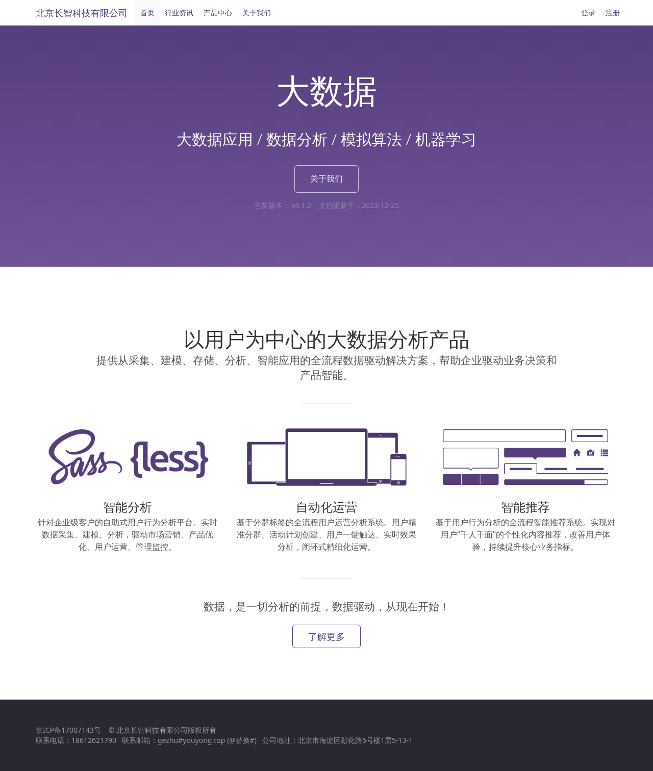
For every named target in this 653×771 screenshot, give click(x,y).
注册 (613, 12)
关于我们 (256, 12)
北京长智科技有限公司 (82, 13)
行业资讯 (179, 12)
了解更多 (326, 636)
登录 (588, 12)
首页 (147, 12)
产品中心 (218, 12)
